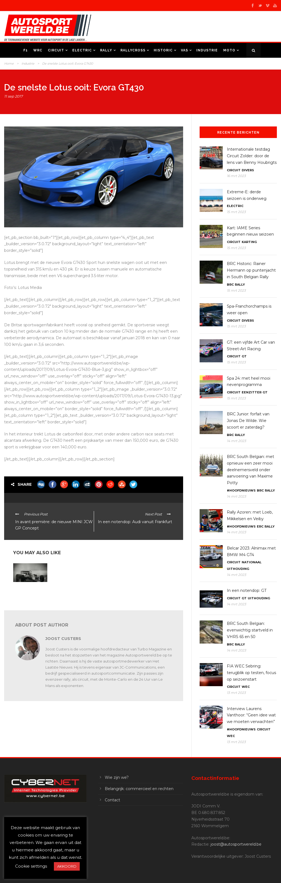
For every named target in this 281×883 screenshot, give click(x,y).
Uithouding (238, 569)
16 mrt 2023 (236, 176)
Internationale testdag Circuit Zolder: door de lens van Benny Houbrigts (252, 156)
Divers (248, 170)
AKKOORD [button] (66, 866)
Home (9, 63)
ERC (260, 526)
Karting (249, 242)
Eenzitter (251, 392)
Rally (106, 50)
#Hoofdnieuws (241, 490)
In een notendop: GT (246, 590)
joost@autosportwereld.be (236, 844)
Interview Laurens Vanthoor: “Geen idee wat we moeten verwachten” (251, 715)
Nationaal (251, 562)
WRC (37, 50)
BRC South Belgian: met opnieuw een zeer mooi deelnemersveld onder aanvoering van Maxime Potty (250, 469)
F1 (25, 50)
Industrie (207, 50)
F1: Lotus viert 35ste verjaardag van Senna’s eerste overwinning (28, 593)
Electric (82, 50)
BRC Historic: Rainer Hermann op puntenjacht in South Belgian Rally (251, 270)
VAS (184, 50)
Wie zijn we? (117, 777)
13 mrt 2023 (236, 693)
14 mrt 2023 (236, 441)
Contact (112, 800)
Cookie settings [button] (31, 866)
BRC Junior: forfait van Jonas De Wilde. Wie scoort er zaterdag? (248, 421)
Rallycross (132, 50)
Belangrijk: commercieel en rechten (139, 788)
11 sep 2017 (13, 96)
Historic (163, 50)
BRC (230, 284)
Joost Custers (63, 638)
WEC (246, 687)
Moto (229, 50)
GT (244, 356)
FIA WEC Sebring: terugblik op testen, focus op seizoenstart (251, 673)
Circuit (56, 50)
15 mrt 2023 (236, 212)
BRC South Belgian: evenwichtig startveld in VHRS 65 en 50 (250, 630)
